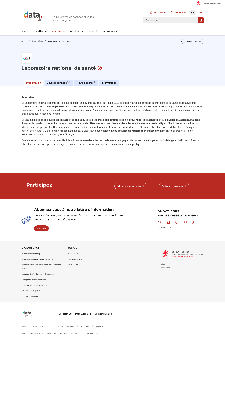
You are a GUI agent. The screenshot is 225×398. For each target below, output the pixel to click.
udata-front (165, 268)
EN (200, 12)
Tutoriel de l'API (74, 254)
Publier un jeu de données (129, 186)
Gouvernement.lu (103, 314)
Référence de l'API (75, 259)
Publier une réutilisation (172, 186)
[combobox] (170, 20)
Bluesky (160, 222)
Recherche (201, 20)
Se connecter (160, 12)
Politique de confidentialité (65, 326)
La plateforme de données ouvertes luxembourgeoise (73, 18)
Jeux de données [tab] (59, 82)
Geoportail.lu (65, 314)
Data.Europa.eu (83, 314)
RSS (194, 222)
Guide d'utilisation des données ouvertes (37, 259)
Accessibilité (85, 326)
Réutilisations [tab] (86, 82)
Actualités (93, 31)
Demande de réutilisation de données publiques (40, 274)
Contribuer (75, 31)
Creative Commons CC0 (88, 333)
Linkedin (169, 222)
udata (163, 264)
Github (185, 222)
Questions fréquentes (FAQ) (32, 254)
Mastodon (177, 222)
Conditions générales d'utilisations (35, 326)
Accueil (24, 41)
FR (192, 12)
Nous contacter (110, 31)
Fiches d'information (29, 296)
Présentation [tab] (33, 82)
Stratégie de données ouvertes (33, 280)
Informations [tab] (109, 82)
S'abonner (41, 228)
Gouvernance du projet (30, 291)
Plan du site (100, 326)
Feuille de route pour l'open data (34, 285)
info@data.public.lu (165, 227)
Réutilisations (41, 31)
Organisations (58, 31)
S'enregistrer (180, 12)
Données (25, 31)
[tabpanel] (112, 126)
